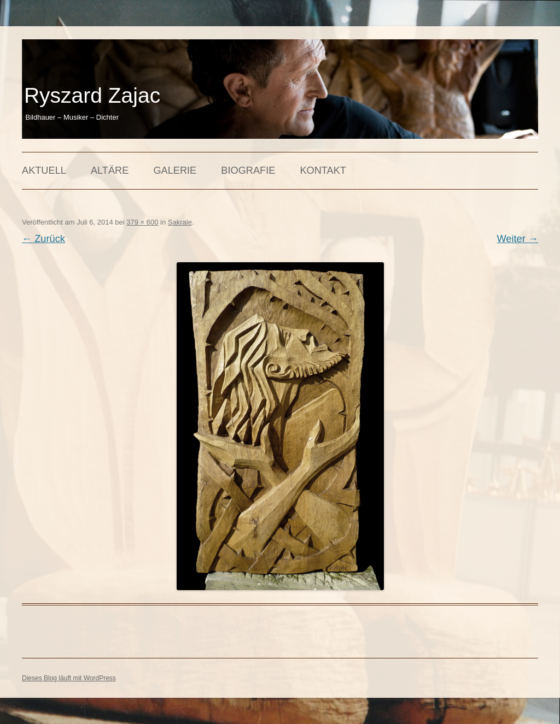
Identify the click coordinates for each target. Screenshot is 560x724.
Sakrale (180, 222)
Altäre (110, 170)
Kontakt (323, 170)
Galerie (174, 170)
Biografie (248, 170)
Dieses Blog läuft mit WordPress (69, 678)
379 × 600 (142, 222)
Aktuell (44, 170)
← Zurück (43, 238)
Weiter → (517, 238)
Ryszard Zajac (92, 95)
